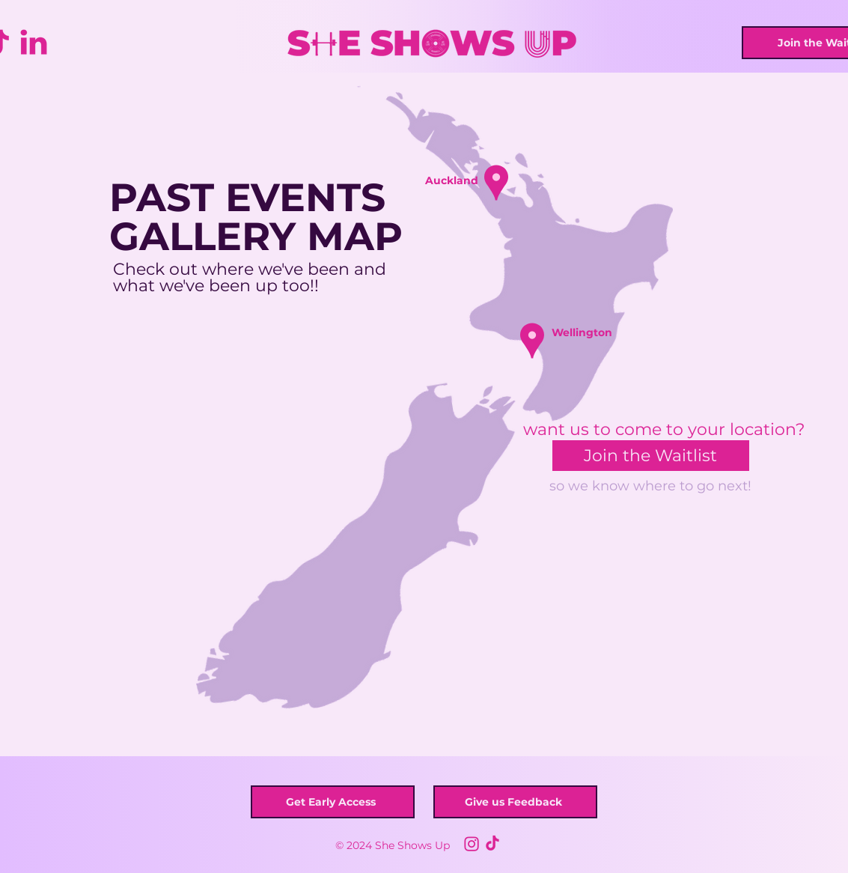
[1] (492, 843)
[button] (496, 183)
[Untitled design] (471, 843)
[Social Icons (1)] (33, 42)
